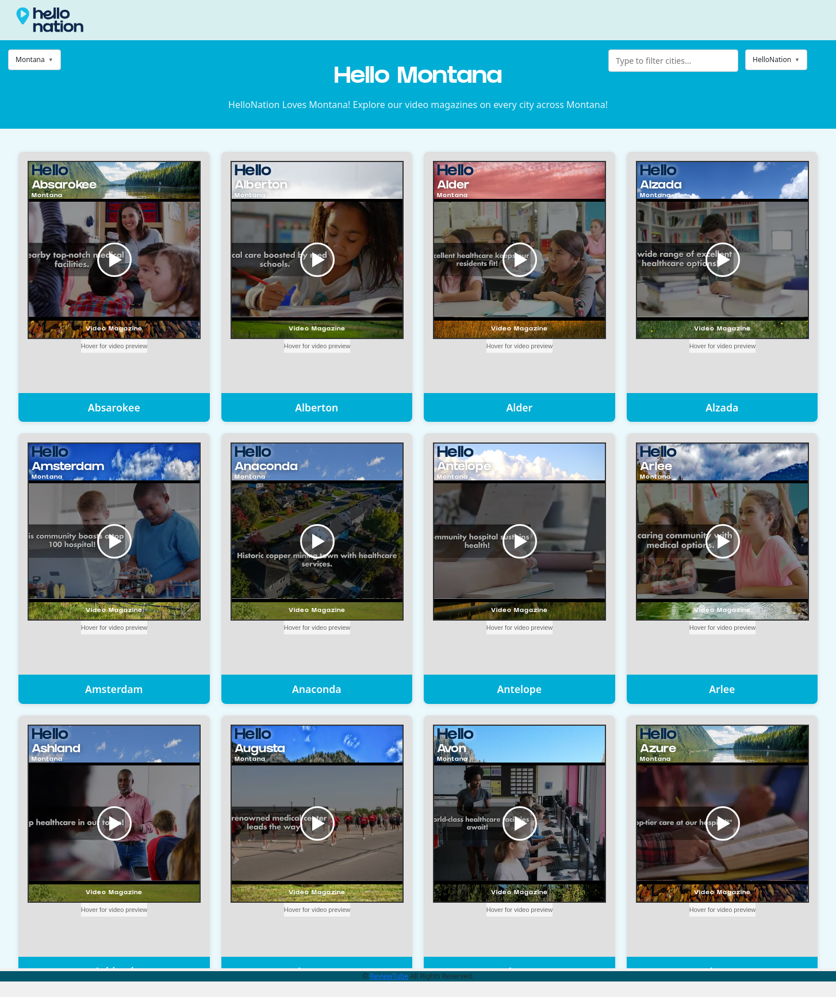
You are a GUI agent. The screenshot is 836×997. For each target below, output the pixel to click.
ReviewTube (389, 976)
